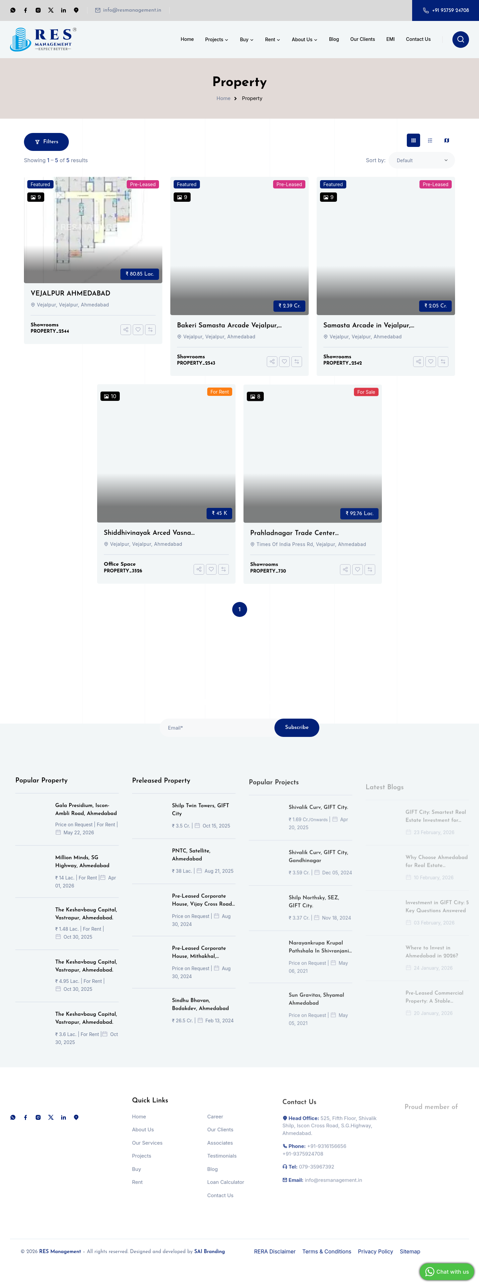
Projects (217, 40)
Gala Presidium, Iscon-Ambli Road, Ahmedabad (86, 818)
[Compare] (150, 329)
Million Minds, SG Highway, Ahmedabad (82, 870)
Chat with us (446, 1271)
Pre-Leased (143, 184)
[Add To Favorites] (138, 329)
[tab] (413, 140)
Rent (273, 40)
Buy (247, 40)
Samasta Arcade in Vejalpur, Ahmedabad (366, 326)
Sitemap (410, 1251)
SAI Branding (209, 1251)
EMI (391, 39)
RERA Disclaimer (275, 1251)
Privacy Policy (375, 1251)
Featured (40, 184)
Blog (334, 39)
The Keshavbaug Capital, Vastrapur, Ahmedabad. (86, 922)
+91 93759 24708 (450, 10)
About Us (305, 40)
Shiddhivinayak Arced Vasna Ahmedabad (147, 542)
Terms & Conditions (326, 1251)
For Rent (220, 401)
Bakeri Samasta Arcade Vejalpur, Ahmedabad (227, 326)
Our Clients (362, 39)
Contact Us (418, 39)
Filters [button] (46, 142)
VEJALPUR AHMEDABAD (70, 294)
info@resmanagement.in (132, 10)
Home (187, 39)
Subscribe (297, 736)
